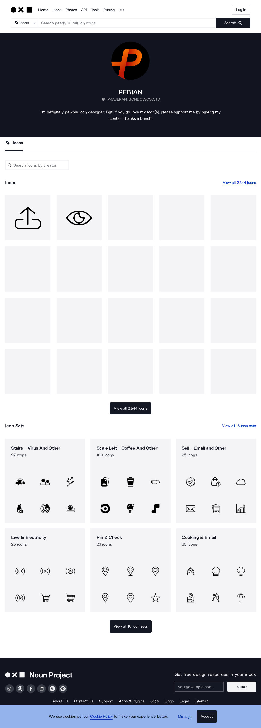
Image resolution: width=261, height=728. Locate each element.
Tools (95, 10)
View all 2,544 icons (239, 182)
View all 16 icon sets (239, 426)
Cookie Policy (103, 719)
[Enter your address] (201, 687)
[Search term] (127, 23)
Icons (57, 10)
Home (43, 10)
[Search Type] (24, 23)
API (84, 10)
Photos (71, 10)
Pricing (109, 10)
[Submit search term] (233, 23)
